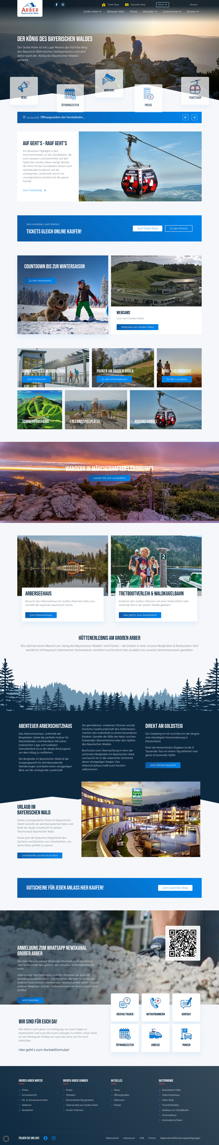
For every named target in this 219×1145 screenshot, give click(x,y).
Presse (152, 1138)
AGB (142, 1138)
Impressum (129, 1138)
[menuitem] (193, 4)
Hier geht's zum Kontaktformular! (44, 1050)
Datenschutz (112, 1138)
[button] (163, 5)
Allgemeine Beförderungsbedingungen (180, 1138)
